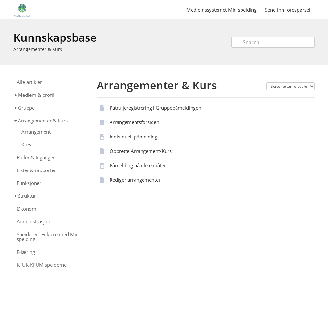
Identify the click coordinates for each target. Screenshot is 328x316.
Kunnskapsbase (55, 37)
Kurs (26, 144)
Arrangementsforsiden (134, 122)
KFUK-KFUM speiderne (42, 264)
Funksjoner (29, 183)
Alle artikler (29, 82)
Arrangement (36, 131)
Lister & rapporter (36, 170)
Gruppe (26, 107)
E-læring (26, 252)
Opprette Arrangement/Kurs (141, 151)
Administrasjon (33, 221)
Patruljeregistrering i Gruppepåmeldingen (155, 107)
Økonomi (27, 208)
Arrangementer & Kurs (37, 49)
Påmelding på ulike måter (138, 165)
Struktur (27, 196)
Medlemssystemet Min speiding (221, 9)
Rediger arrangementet (135, 180)
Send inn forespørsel (287, 9)
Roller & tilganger (36, 157)
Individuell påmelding (133, 136)
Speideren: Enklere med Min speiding (48, 237)
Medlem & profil (36, 95)
